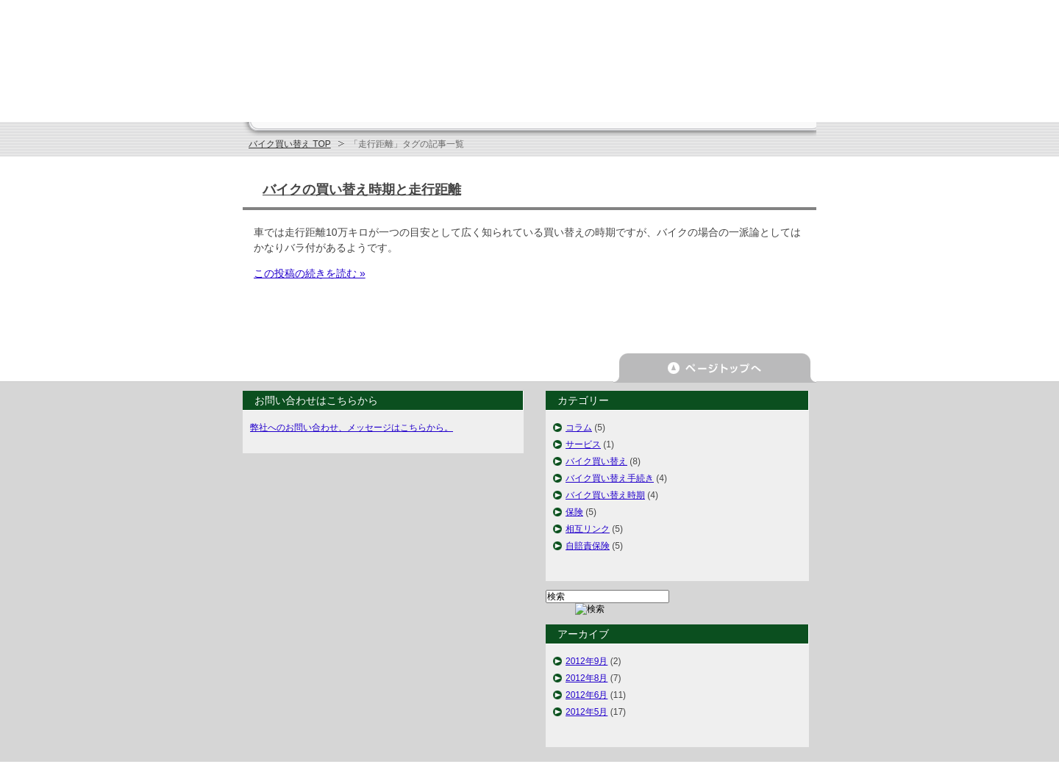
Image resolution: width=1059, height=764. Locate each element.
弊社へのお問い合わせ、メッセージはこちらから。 (351, 427)
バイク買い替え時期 (605, 495)
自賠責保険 (588, 546)
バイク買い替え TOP (290, 144)
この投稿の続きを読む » (310, 273)
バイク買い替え (596, 461)
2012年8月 (586, 678)
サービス (583, 444)
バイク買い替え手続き (610, 478)
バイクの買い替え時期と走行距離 (362, 189)
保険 (574, 512)
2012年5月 (586, 712)
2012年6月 (586, 695)
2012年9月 (586, 661)
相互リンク (588, 529)
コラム (579, 427)
